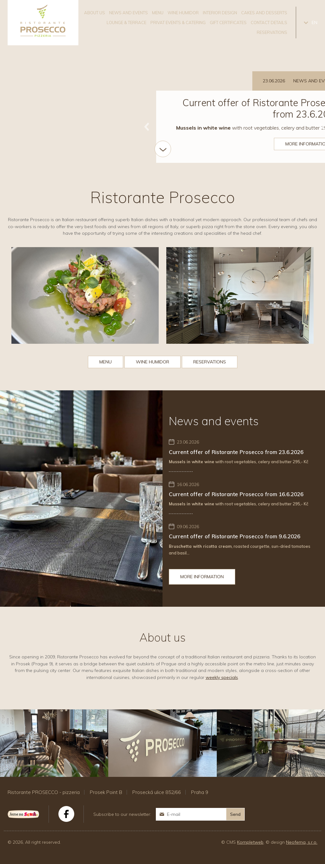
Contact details (269, 22)
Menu (157, 12)
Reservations (272, 32)
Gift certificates (228, 22)
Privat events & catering (178, 22)
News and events (128, 12)
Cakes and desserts (264, 12)
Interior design (220, 12)
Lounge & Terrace (126, 22)
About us (94, 12)
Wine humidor (183, 12)
